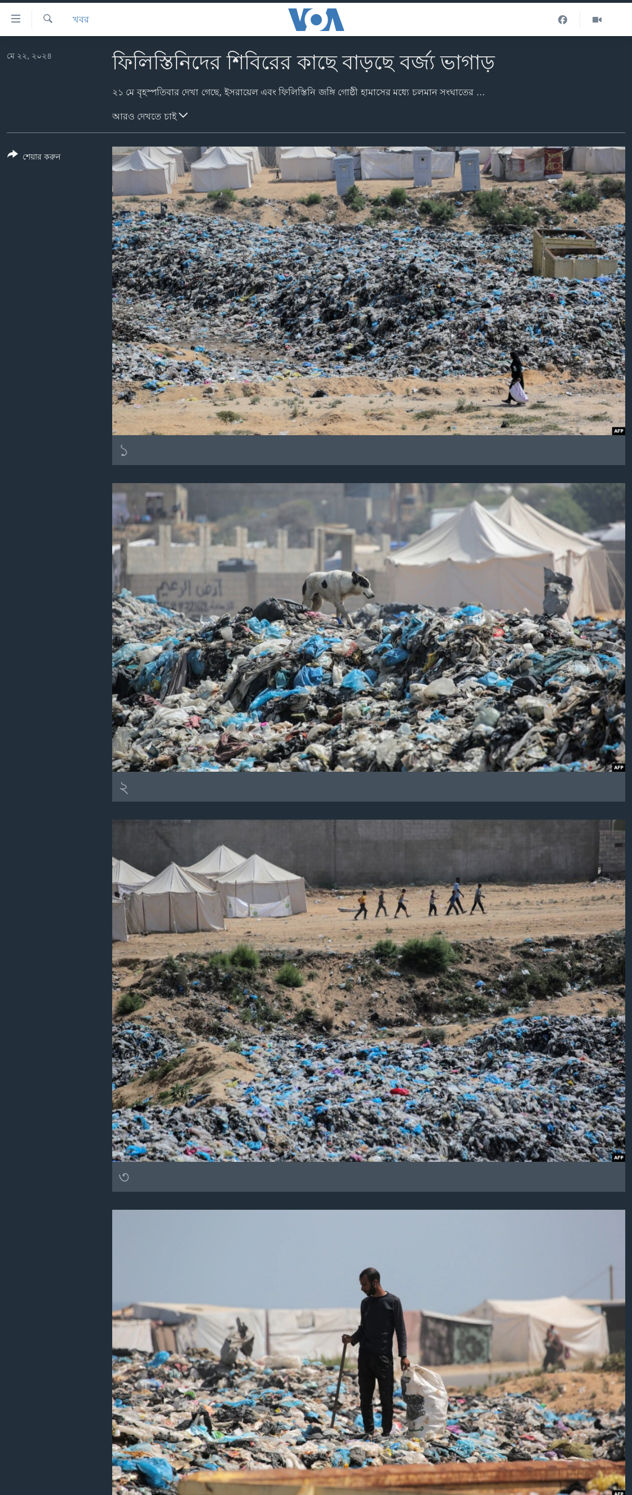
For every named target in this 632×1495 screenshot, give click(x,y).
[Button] (33, 158)
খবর (81, 19)
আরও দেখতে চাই (150, 115)
